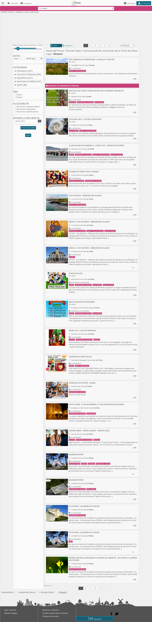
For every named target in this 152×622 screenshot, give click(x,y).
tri (121, 45)
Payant (19, 97)
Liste (54, 45)
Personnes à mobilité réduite (28, 107)
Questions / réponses (50, 610)
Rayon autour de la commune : (25, 45)
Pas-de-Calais (73, 50)
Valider (28, 136)
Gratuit (19, 95)
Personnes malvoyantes (26, 109)
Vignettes (68, 45)
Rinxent (62, 592)
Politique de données (50, 616)
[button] (28, 129)
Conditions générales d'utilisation (55, 613)
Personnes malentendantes (27, 112)
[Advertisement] (76, 28)
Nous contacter (10, 610)
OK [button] (39, 121)
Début (16, 59)
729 (94, 619)
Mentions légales (10, 613)
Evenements (7, 592)
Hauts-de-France (55, 50)
